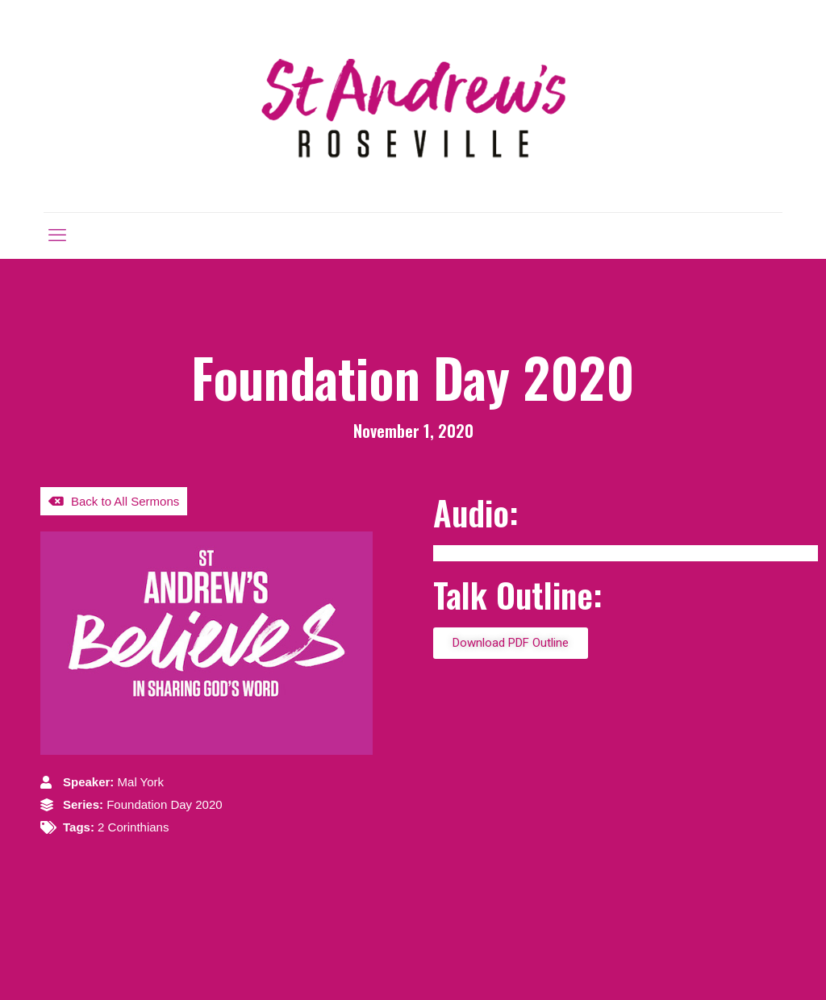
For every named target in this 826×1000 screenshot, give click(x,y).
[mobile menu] (57, 235)
